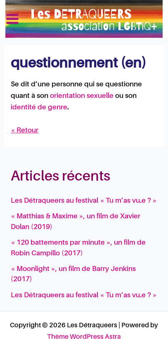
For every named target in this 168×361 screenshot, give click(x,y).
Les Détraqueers (119, 18)
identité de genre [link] (39, 107)
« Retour (24, 130)
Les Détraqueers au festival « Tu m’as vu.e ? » (84, 200)
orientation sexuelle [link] (82, 96)
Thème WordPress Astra (84, 337)
